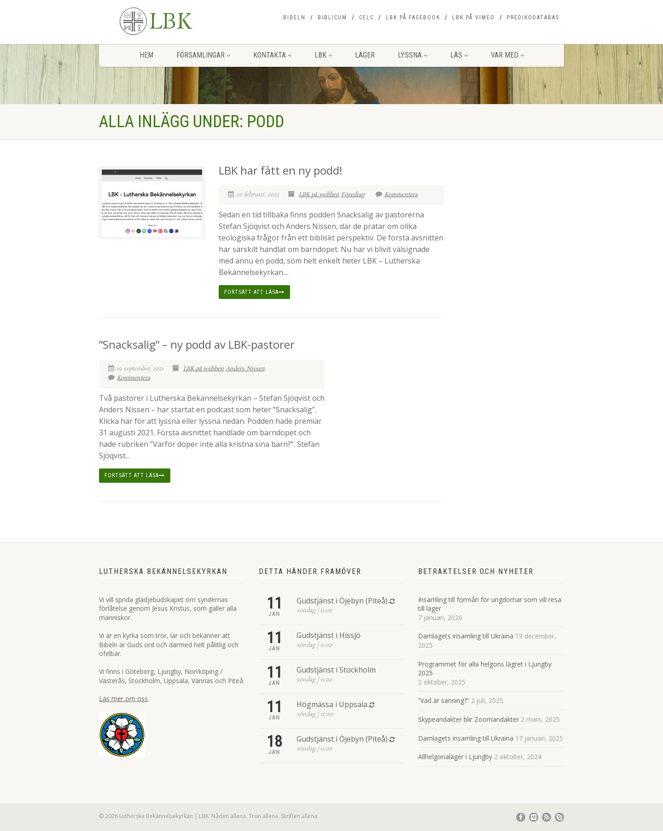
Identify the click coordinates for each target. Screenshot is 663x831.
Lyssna (412, 55)
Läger (365, 55)
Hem (146, 55)
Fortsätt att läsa (254, 292)
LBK (323, 55)
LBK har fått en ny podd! (281, 170)
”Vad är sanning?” (443, 700)
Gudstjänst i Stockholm (336, 670)
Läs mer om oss (123, 698)
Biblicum (332, 17)
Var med (507, 55)
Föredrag (353, 195)
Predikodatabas (533, 17)
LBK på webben (319, 195)
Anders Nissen (245, 369)
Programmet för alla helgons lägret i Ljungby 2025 (485, 669)
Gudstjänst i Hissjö (329, 635)
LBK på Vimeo (473, 17)
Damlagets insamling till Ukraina (465, 636)
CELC (366, 17)
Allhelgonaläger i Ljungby (455, 756)
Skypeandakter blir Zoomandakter (468, 719)
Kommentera (397, 195)
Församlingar (203, 55)
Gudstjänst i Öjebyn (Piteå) (342, 601)
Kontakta (272, 55)
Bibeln (294, 17)
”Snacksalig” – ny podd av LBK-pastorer (197, 344)
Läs (459, 55)
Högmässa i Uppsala (332, 704)
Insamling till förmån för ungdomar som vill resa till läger (489, 604)
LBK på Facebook (413, 17)
